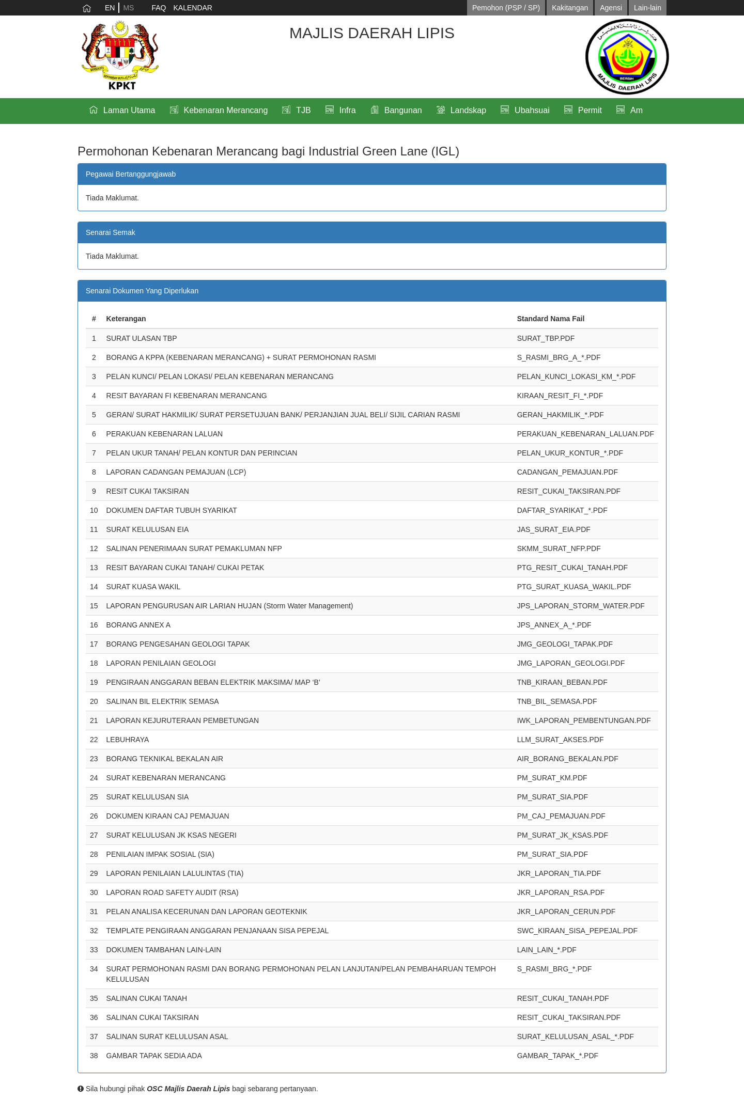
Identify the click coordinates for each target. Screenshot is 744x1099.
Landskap (468, 110)
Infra (347, 110)
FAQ (158, 8)
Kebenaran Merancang (226, 110)
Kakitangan (570, 8)
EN (110, 8)
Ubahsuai (532, 110)
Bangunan (403, 110)
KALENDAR (192, 8)
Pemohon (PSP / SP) (506, 8)
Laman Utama (129, 110)
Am (636, 110)
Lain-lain (647, 8)
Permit (590, 110)
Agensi (611, 8)
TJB (303, 110)
